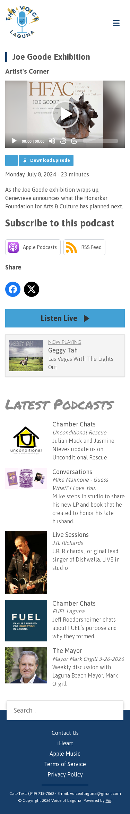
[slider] (100, 141)
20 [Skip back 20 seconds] (63, 140)
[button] (65, 114)
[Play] (14, 141)
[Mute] (52, 141)
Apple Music (65, 753)
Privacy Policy (65, 774)
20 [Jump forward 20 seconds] (74, 140)
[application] (65, 114)
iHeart (65, 743)
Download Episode (50, 160)
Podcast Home (11, 160)
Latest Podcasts (59, 404)
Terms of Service (65, 764)
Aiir (108, 800)
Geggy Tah (63, 350)
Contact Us (65, 733)
